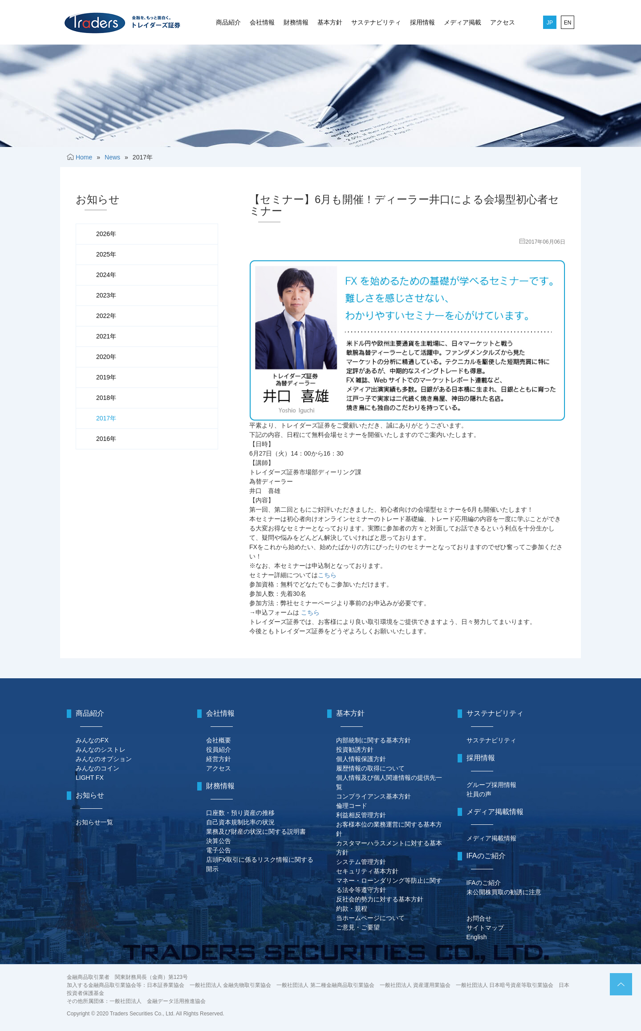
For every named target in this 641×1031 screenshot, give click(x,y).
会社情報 (262, 22)
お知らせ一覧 (94, 822)
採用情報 (422, 22)
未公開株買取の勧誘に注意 (504, 892)
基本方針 (329, 22)
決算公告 (218, 840)
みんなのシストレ (101, 749)
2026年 (106, 233)
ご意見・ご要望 (358, 927)
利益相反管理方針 (361, 815)
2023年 (106, 295)
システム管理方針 (361, 861)
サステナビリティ (376, 22)
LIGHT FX (90, 777)
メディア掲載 (462, 22)
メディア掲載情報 (491, 838)
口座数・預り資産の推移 (240, 812)
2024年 (106, 274)
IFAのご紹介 (484, 882)
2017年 (106, 418)
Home (84, 157)
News (112, 157)
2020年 (106, 356)
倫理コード (351, 805)
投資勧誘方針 (354, 749)
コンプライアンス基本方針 (373, 796)
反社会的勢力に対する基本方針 (379, 899)
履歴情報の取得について (370, 768)
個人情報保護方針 (361, 758)
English (477, 937)
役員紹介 (218, 749)
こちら (327, 575)
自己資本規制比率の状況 (240, 822)
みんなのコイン (97, 768)
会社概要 (218, 740)
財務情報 (296, 22)
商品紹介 (228, 22)
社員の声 (479, 794)
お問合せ (479, 918)
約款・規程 (351, 908)
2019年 (106, 377)
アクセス (502, 22)
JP (550, 23)
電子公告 (218, 850)
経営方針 (218, 758)
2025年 (106, 254)
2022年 (106, 315)
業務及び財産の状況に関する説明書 (256, 831)
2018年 (106, 397)
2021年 (106, 336)
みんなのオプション (104, 758)
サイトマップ (485, 927)
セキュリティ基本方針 (367, 871)
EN (568, 23)
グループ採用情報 (491, 784)
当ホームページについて (370, 917)
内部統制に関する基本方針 (373, 740)
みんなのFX (92, 740)
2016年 (106, 438)
